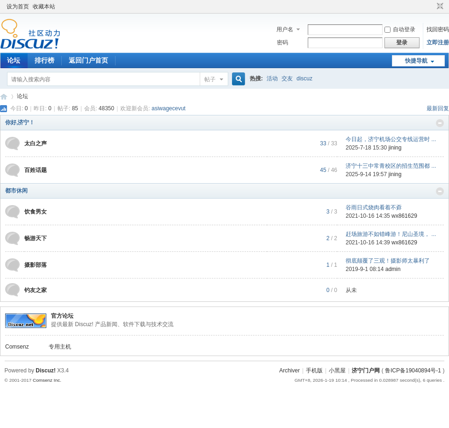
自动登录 (399, 29)
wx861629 (404, 216)
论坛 (13, 60)
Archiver (289, 370)
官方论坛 (62, 316)
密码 (282, 42)
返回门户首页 (88, 60)
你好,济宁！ (20, 122)
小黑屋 (337, 370)
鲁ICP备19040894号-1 (413, 370)
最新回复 (438, 108)
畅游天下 (35, 238)
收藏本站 (44, 6)
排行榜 (44, 60)
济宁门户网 (366, 370)
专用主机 (60, 346)
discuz (304, 78)
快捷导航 (416, 60)
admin (393, 269)
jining (394, 147)
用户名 (284, 29)
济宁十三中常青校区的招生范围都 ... (391, 166)
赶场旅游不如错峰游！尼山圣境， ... (391, 234)
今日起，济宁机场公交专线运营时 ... (391, 139)
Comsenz (17, 346)
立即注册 (438, 42)
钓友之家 (35, 290)
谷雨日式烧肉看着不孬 (374, 207)
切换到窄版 (439, 6)
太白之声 (35, 143)
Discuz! (46, 370)
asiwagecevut (169, 108)
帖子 (210, 79)
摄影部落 (35, 265)
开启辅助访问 (431, 6)
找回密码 (438, 29)
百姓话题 (35, 170)
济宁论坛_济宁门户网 (3, 96)
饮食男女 (35, 211)
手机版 (314, 370)
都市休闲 (16, 190)
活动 (272, 78)
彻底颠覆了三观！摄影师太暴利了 (388, 260)
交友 (287, 78)
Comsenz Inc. (47, 380)
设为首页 (18, 6)
